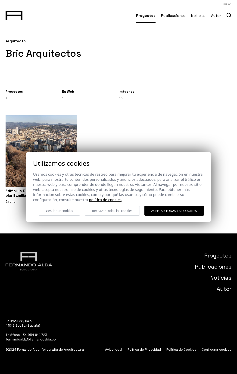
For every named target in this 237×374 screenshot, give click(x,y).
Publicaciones (173, 15)
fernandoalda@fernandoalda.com (32, 339)
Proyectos (146, 15)
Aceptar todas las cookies (174, 210)
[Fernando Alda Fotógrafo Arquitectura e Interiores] (14, 14)
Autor (216, 15)
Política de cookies (105, 199)
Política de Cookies (181, 349)
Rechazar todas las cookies (112, 210)
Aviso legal (113, 349)
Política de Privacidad (144, 349)
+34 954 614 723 (34, 335)
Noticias (198, 15)
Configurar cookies (216, 349)
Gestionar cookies (59, 210)
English (226, 4)
